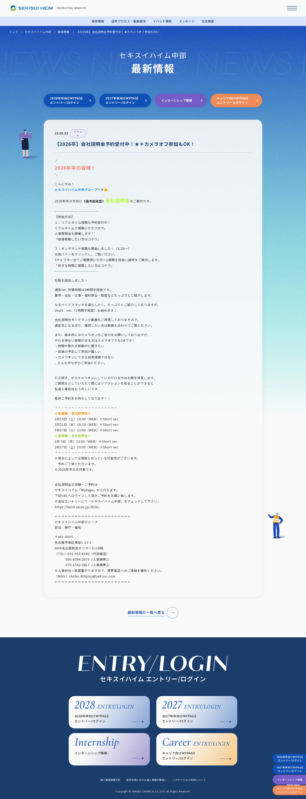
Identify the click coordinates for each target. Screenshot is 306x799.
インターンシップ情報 (289, 779)
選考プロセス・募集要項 (128, 21)
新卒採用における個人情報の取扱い (146, 779)
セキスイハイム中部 (38, 32)
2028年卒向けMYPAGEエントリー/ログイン (290, 758)
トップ (13, 32)
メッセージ (187, 21)
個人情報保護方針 (110, 779)
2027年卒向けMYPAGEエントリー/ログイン (290, 769)
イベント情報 (162, 21)
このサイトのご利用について (189, 779)
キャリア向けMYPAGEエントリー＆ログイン (290, 790)
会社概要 (208, 21)
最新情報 (98, 21)
